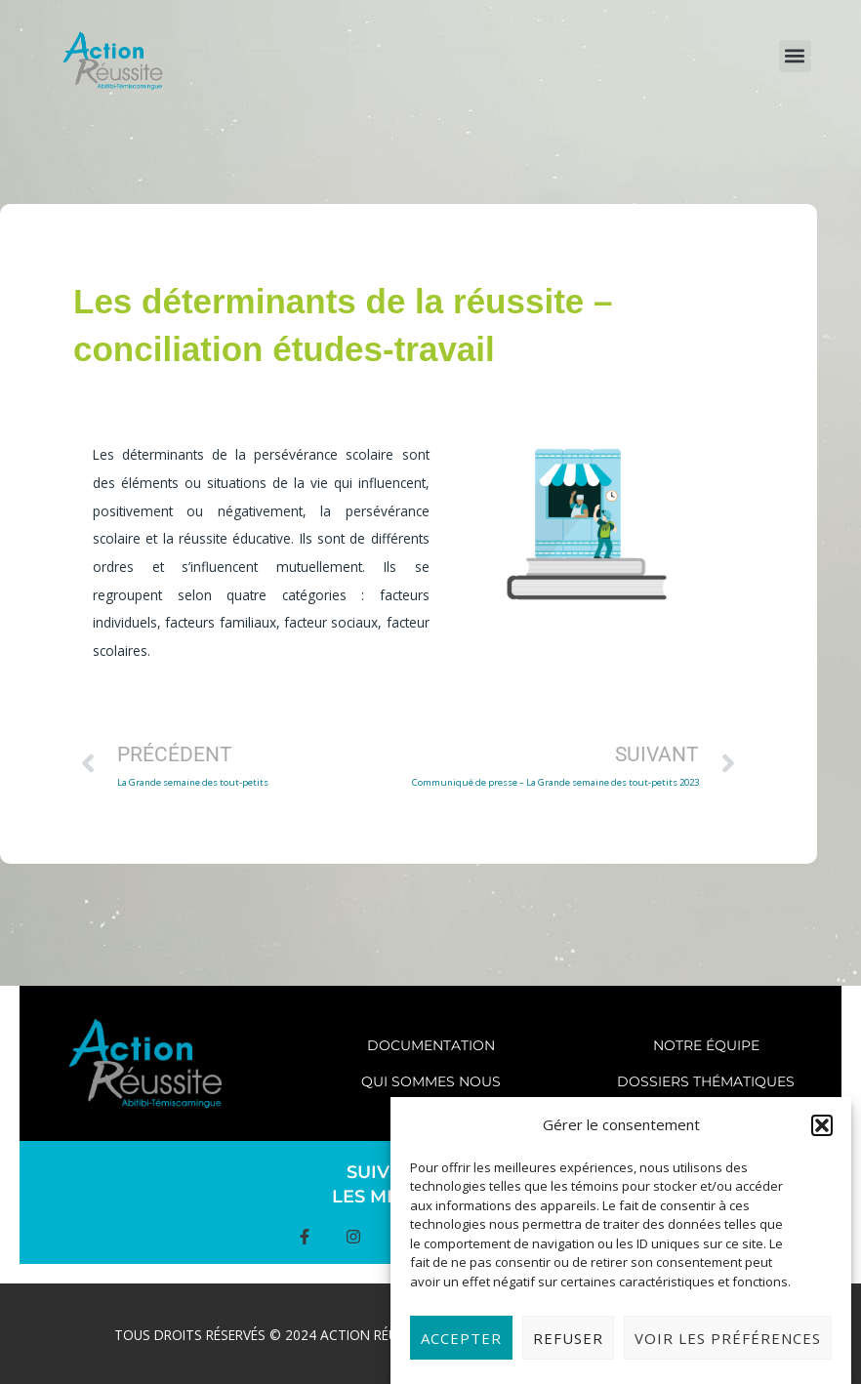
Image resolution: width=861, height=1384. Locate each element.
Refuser (568, 1349)
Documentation (431, 1045)
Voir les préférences (728, 1349)
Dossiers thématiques (706, 1081)
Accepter (461, 1349)
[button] (822, 1136)
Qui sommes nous (431, 1081)
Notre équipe (706, 1045)
